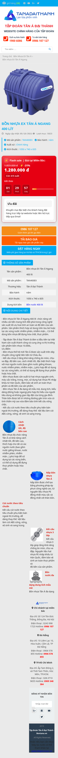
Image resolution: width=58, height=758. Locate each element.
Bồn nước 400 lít (34, 304)
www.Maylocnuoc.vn (41, 750)
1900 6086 (15, 41)
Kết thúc (8, 180)
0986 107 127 (40, 41)
